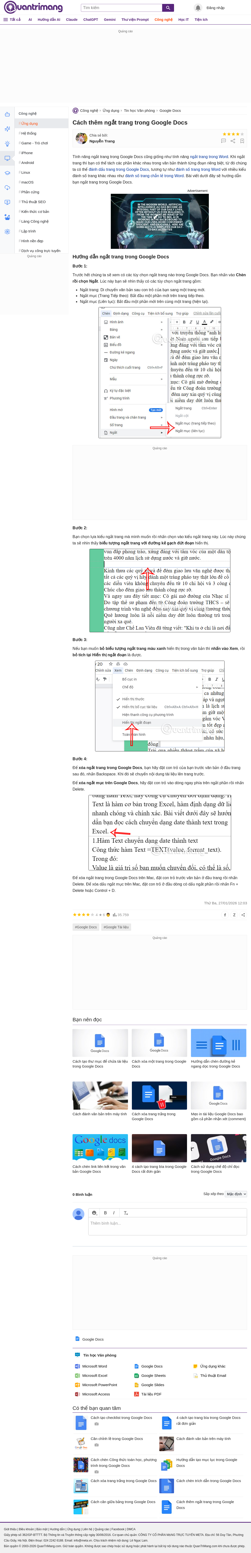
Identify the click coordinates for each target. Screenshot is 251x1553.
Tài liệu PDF (148, 1394)
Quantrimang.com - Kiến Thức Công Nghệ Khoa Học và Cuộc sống (33, 7)
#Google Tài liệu (116, 927)
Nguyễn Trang (102, 141)
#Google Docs (86, 927)
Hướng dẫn (57, 1529)
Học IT (183, 20)
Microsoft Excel (91, 1375)
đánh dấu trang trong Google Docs (119, 169)
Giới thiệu (10, 1529)
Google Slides (149, 1384)
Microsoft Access (92, 1394)
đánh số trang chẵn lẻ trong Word (154, 176)
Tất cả (15, 19)
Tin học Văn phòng (139, 110)
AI (30, 20)
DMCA (131, 1529)
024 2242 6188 (53, 1540)
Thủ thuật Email (209, 1375)
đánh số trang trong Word (198, 169)
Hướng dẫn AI (49, 20)
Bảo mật (41, 1529)
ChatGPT (90, 20)
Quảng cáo (102, 1529)
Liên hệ (87, 1529)
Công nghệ (164, 20)
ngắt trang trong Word (209, 157)
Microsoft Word (91, 1366)
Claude (72, 20)
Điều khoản (26, 1529)
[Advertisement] (125, 68)
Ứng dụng (111, 110)
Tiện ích (201, 20)
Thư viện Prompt (135, 20)
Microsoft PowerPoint (96, 1384)
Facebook (118, 1529)
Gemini (109, 20)
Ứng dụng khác (209, 1366)
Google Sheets (150, 1375)
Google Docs (170, 110)
